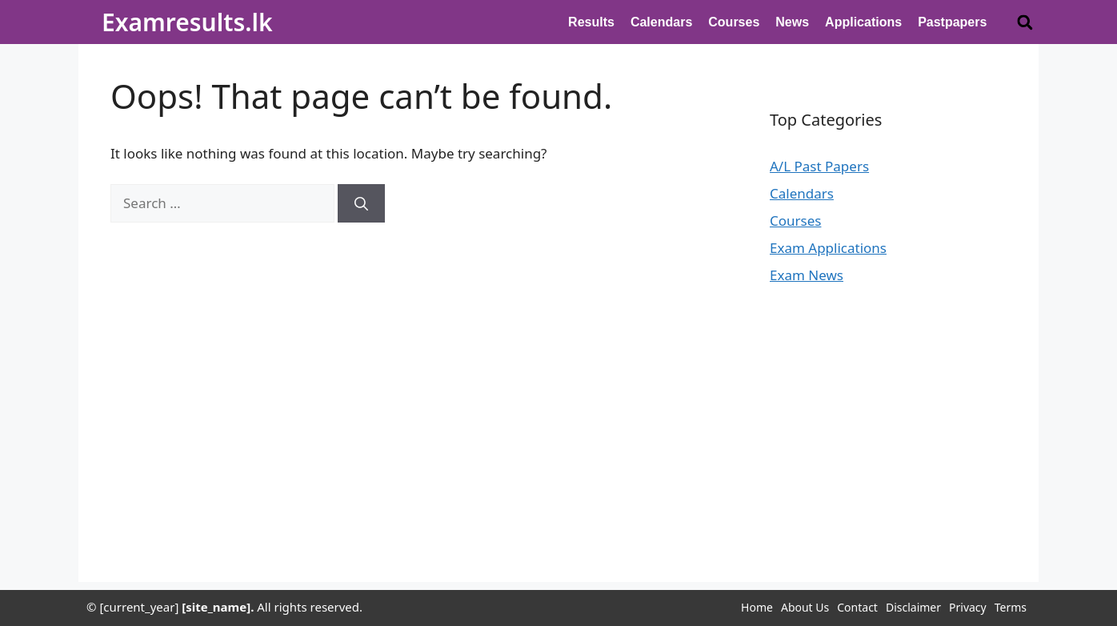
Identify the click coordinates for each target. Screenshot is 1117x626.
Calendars (661, 22)
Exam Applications (828, 248)
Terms (1011, 607)
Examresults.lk (187, 22)
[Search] (361, 203)
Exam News (806, 275)
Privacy (968, 607)
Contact (857, 607)
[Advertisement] (558, 470)
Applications (863, 22)
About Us (805, 607)
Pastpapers (952, 22)
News (792, 22)
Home (757, 607)
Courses (733, 22)
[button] (1025, 22)
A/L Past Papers (819, 166)
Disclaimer (913, 607)
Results (591, 22)
